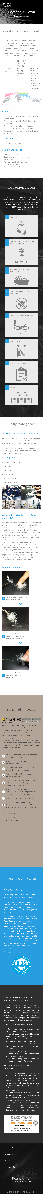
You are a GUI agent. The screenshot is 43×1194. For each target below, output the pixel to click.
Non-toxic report (12, 820)
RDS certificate (14, 952)
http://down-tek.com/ (25, 814)
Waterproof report (13, 818)
